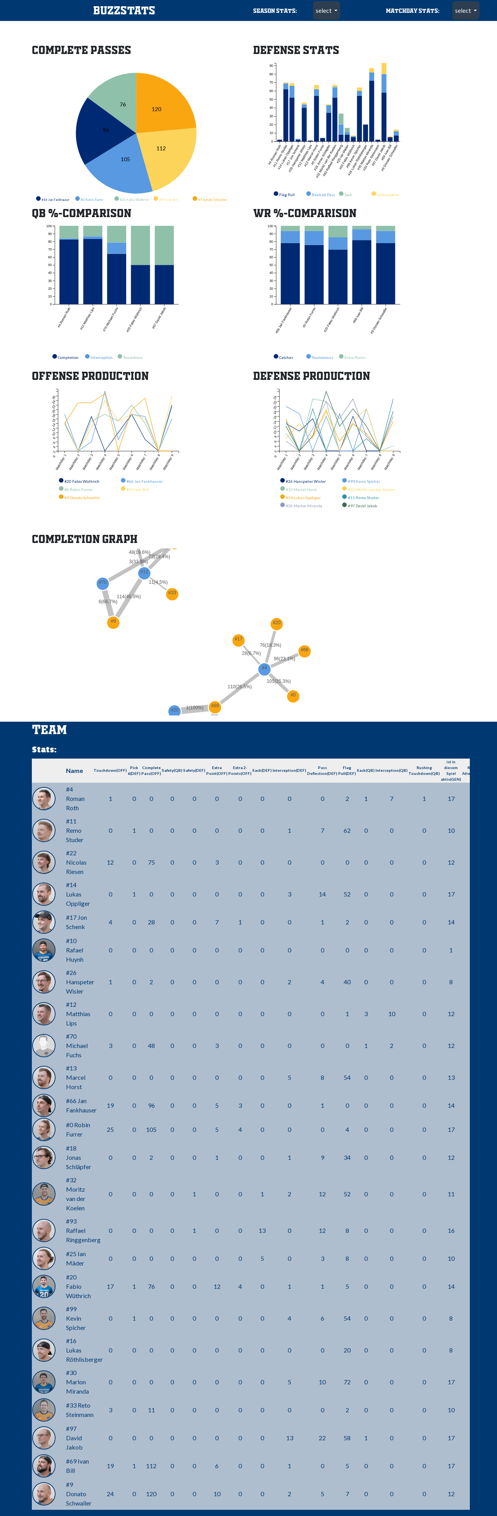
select (324, 10)
